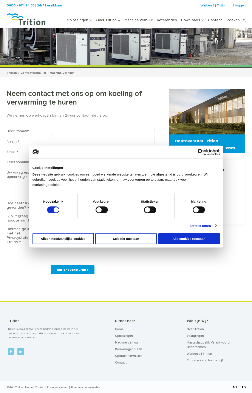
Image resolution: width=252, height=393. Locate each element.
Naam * (13, 141)
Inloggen (239, 5)
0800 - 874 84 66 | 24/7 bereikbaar (34, 5)
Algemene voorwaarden (85, 387)
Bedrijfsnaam (18, 131)
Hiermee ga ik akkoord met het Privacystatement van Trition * (26, 235)
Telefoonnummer (21, 162)
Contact (215, 20)
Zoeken (233, 20)
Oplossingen (79, 20)
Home (29, 387)
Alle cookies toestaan (188, 238)
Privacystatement (57, 387)
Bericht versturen (71, 269)
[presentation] (83, 252)
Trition (12, 72)
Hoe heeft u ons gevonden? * (20, 205)
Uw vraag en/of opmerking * (20, 174)
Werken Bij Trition (213, 5)
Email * (13, 151)
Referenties (167, 20)
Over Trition (108, 20)
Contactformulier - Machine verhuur (47, 72)
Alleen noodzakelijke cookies (63, 238)
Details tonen (200, 225)
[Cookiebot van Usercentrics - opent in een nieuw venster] (201, 152)
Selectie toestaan (126, 238)
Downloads (192, 20)
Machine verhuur (139, 20)
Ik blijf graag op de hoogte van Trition (23, 218)
